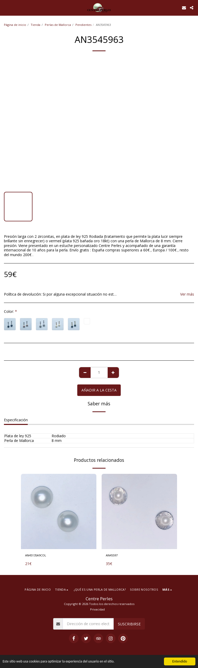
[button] (5, 7)
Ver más (187, 294)
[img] (58, 511)
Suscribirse (129, 623)
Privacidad (97, 609)
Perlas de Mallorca (58, 25)
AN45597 (112, 555)
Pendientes (83, 25)
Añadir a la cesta (99, 390)
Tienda (35, 25)
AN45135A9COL (35, 555)
